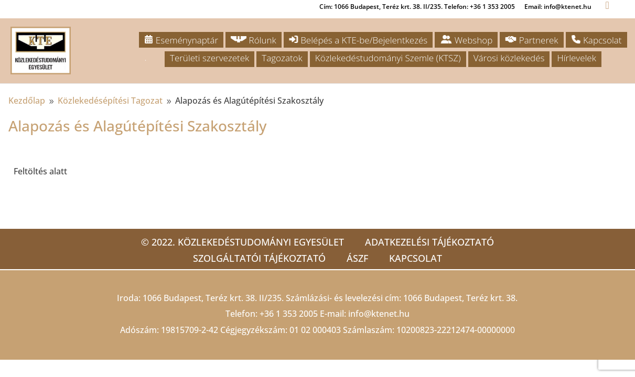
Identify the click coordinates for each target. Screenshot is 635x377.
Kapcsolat (596, 40)
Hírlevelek (576, 58)
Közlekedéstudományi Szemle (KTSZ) (388, 58)
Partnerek (531, 40)
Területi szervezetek (209, 58)
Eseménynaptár (181, 40)
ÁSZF (357, 258)
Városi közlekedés (509, 58)
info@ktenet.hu (379, 313)
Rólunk (253, 40)
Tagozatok (282, 58)
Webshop (466, 40)
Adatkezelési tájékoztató (429, 242)
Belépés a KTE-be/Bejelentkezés (358, 40)
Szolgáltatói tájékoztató (259, 258)
